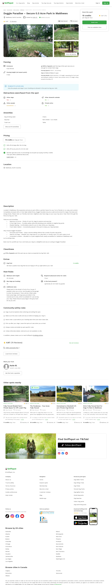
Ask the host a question (12, 373)
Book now (94, 22)
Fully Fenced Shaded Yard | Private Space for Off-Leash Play (15, 407)
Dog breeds (69, 3)
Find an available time (94, 27)
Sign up (106, 3)
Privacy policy (9, 489)
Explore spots (44, 483)
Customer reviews (45, 492)
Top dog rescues (46, 3)
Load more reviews (11, 354)
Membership (43, 486)
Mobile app (43, 498)
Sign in (98, 3)
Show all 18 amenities (12, 126)
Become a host (79, 3)
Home (41, 479)
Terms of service (10, 486)
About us (8, 479)
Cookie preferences (11, 492)
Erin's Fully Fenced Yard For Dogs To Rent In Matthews (92, 407)
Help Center (9, 495)
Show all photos (71, 54)
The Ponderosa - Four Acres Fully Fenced (39, 407)
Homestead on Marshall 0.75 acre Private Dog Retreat (66, 407)
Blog (28, 3)
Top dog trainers (59, 3)
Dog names (35, 3)
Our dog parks (20, 3)
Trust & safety (9, 483)
